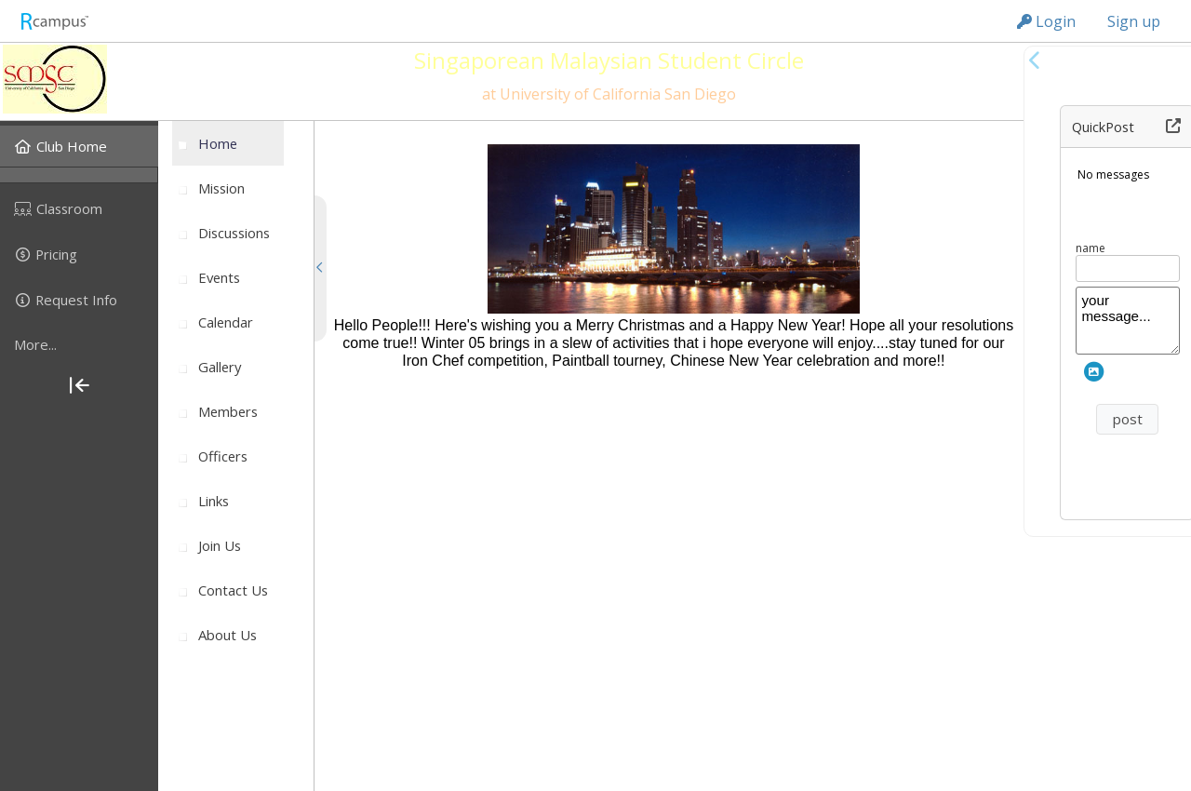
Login (1046, 21)
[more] (79, 345)
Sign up (1133, 21)
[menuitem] (79, 146)
